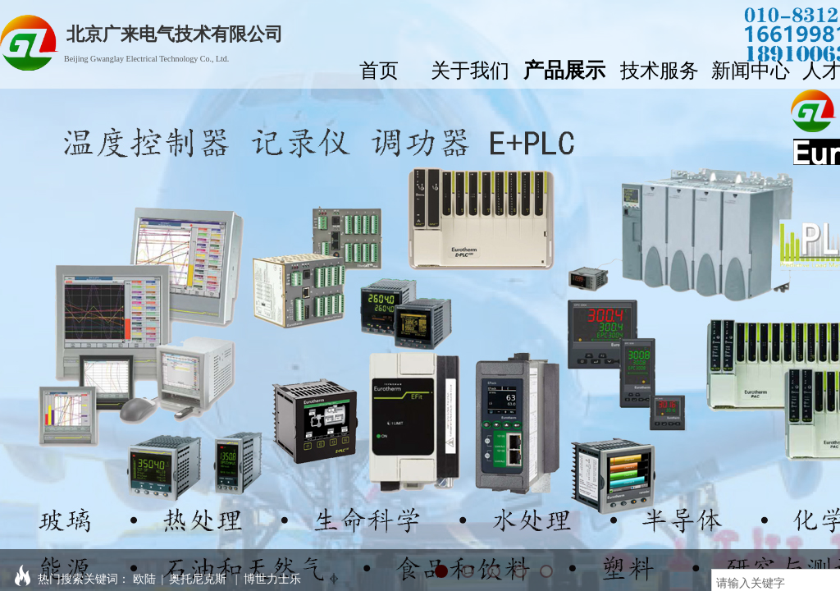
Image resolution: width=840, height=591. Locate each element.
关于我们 (470, 68)
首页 (379, 68)
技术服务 (659, 68)
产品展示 (564, 68)
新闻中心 (750, 68)
